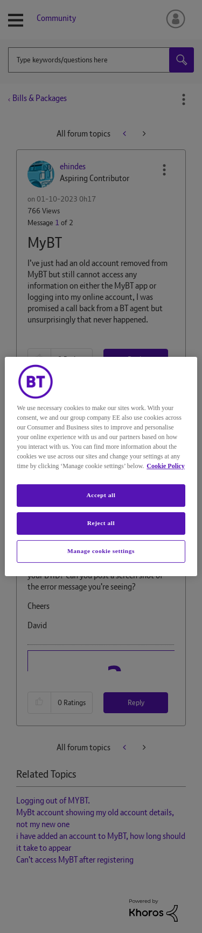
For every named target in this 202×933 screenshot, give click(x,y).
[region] (101, 466)
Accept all (100, 495)
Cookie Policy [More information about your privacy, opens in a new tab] (165, 466)
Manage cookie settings (101, 551)
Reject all (101, 523)
